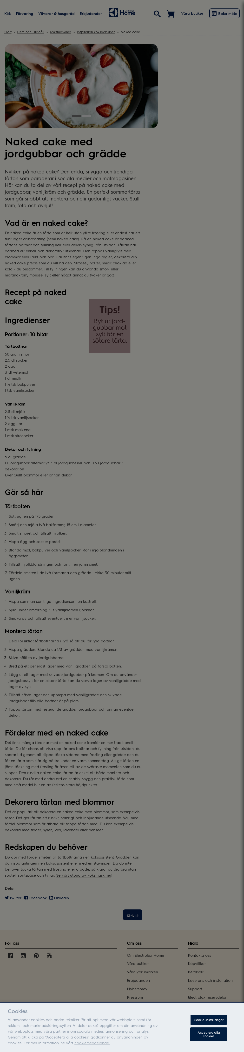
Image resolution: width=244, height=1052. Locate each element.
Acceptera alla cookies (209, 1038)
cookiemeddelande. (92, 1046)
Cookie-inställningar (209, 1023)
